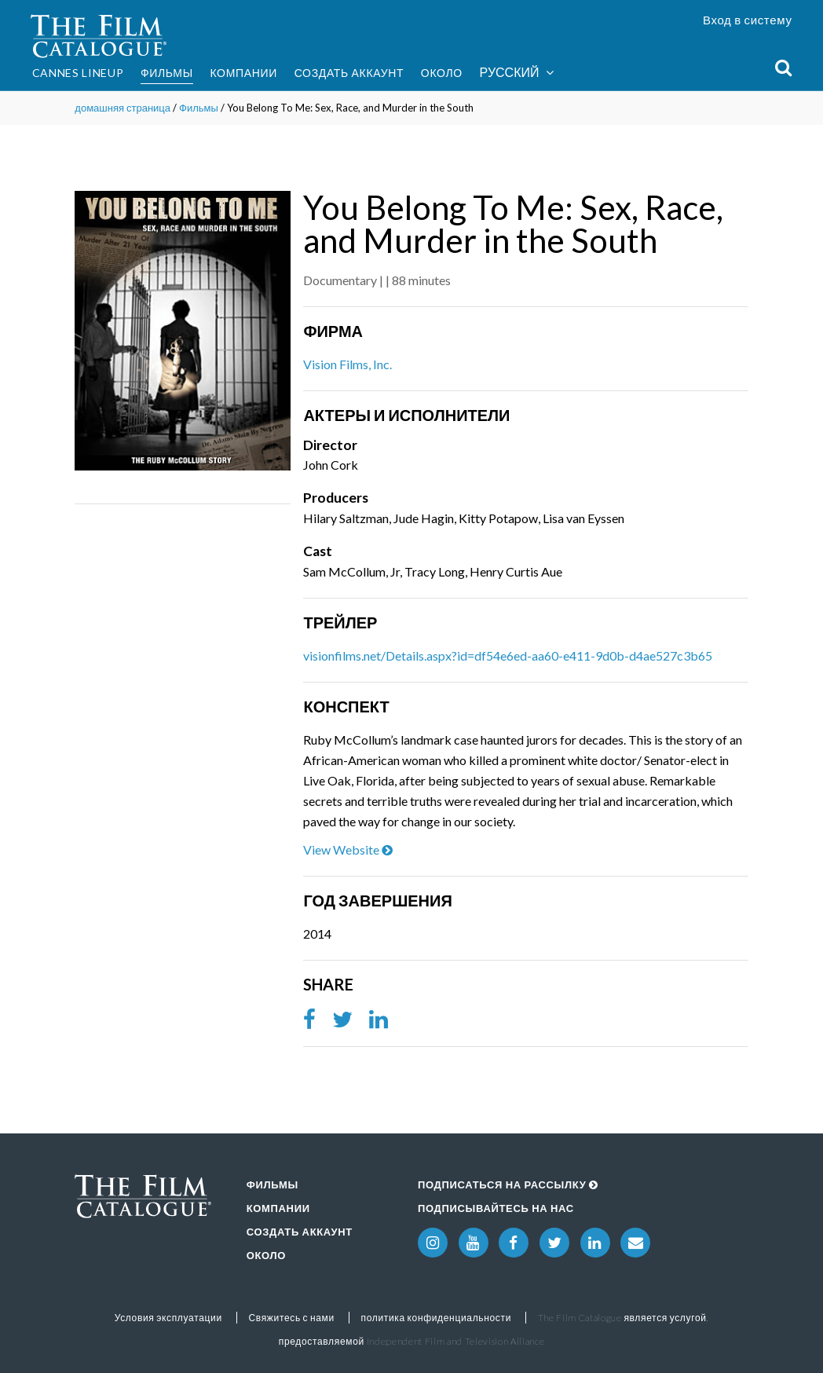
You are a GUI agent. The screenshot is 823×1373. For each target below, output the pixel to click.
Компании (243, 72)
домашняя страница (122, 107)
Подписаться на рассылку (508, 1184)
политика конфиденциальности (435, 1318)
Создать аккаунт (349, 72)
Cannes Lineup (78, 72)
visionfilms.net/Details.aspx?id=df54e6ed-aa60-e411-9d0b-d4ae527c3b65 (507, 655)
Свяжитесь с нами (291, 1318)
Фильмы (167, 72)
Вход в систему (747, 20)
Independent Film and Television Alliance (456, 1341)
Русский (517, 72)
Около (442, 72)
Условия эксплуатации (168, 1318)
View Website (348, 849)
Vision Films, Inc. (347, 364)
